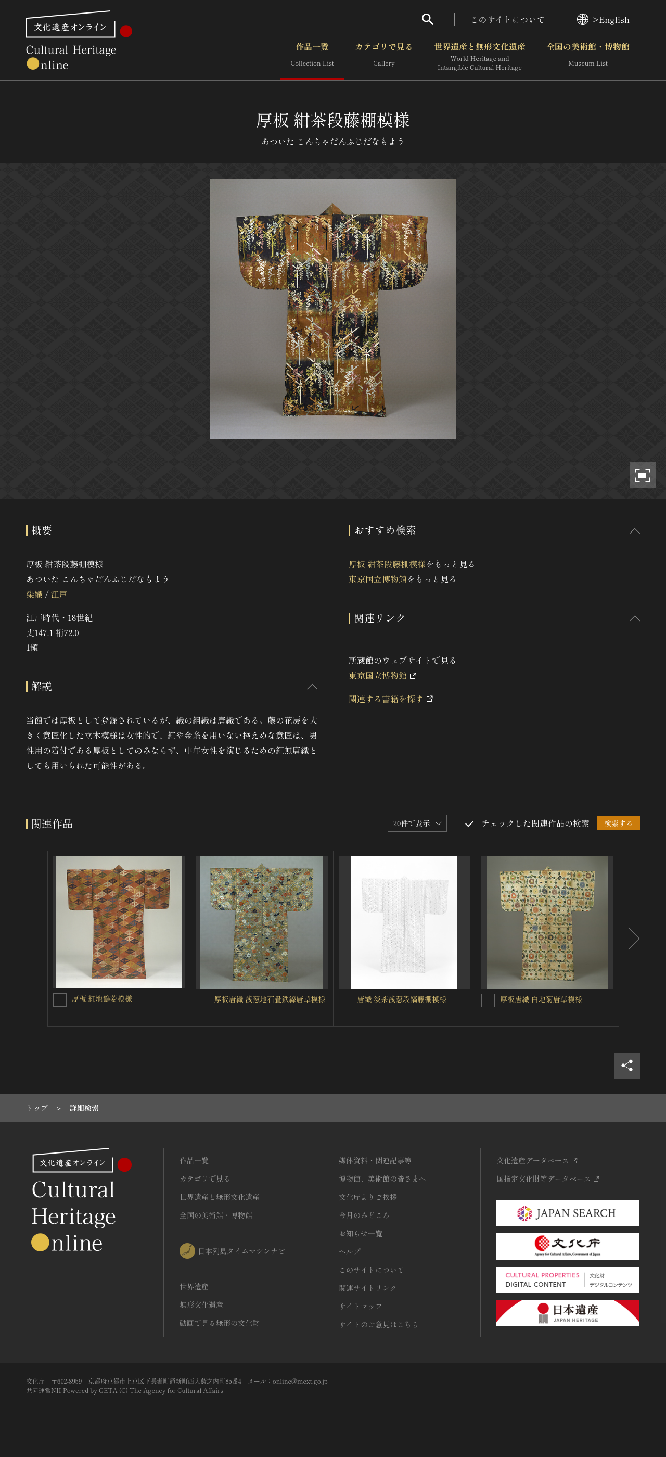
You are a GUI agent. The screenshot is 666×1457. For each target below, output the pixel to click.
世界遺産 (194, 1286)
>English (603, 19)
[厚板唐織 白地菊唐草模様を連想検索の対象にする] (488, 1000)
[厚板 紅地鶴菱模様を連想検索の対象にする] (60, 1000)
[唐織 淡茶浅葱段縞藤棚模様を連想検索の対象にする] (345, 1000)
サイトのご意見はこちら (379, 1324)
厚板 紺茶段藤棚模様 (387, 564)
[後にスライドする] (629, 939)
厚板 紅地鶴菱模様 (102, 998)
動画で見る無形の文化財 (220, 1322)
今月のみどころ (364, 1215)
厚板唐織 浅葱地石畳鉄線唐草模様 (270, 999)
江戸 (58, 594)
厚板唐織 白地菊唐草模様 (541, 999)
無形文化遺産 (201, 1304)
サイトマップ (360, 1306)
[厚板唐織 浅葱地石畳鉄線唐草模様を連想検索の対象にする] (202, 1000)
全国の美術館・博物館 (588, 56)
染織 (34, 594)
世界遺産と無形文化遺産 (480, 56)
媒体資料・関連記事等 (375, 1160)
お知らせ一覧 (360, 1233)
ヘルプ (350, 1251)
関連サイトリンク (368, 1288)
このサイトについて (507, 19)
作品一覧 (312, 56)
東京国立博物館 (378, 579)
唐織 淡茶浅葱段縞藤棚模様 (402, 999)
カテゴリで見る (384, 56)
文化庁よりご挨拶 (368, 1197)
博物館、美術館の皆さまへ (382, 1178)
